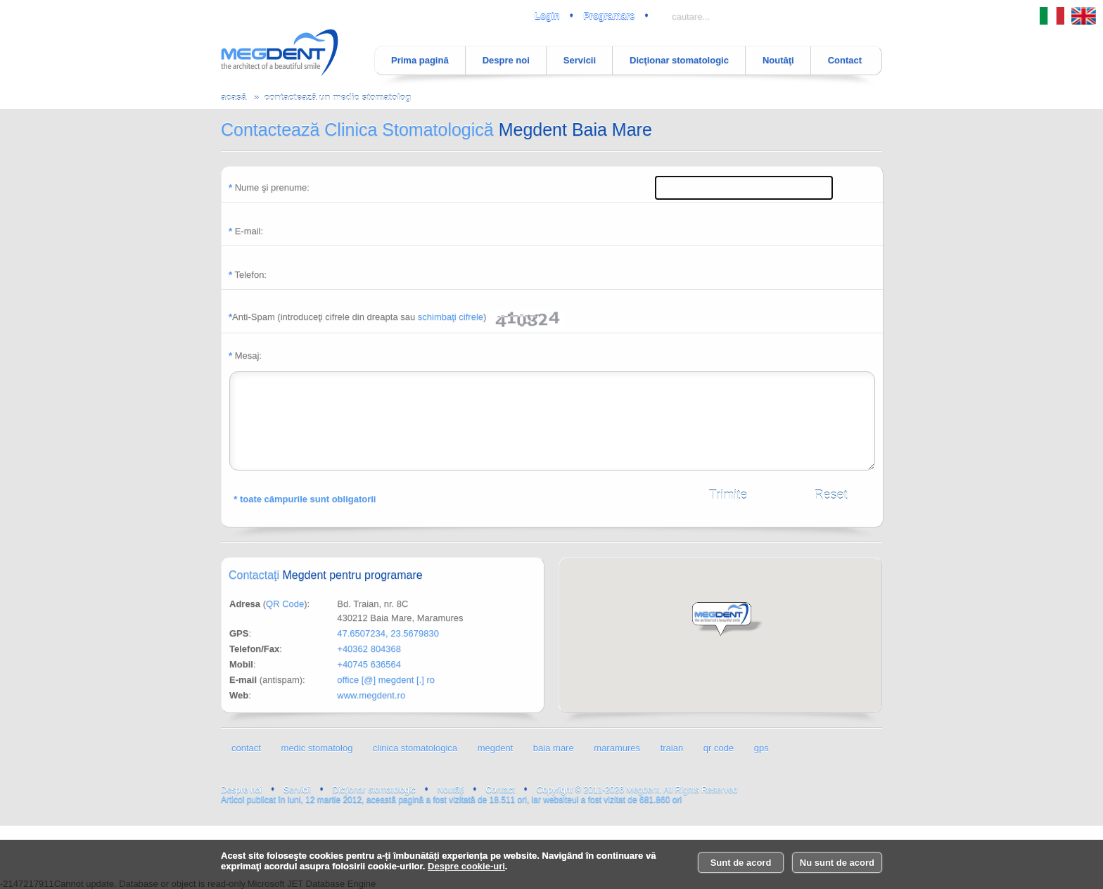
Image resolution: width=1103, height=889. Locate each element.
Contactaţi (326, 575)
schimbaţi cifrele (450, 317)
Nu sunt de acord (837, 862)
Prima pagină (420, 60)
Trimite (728, 495)
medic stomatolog (317, 748)
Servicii (579, 60)
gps (761, 748)
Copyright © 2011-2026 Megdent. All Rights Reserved (637, 790)
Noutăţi (778, 60)
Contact (845, 60)
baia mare (553, 748)
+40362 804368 (369, 649)
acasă (233, 97)
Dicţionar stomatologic (679, 60)
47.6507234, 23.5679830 (388, 633)
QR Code (285, 604)
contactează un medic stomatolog (337, 97)
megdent (496, 748)
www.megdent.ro (371, 695)
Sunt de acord (741, 862)
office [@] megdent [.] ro (386, 679)
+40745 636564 (369, 664)
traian (672, 748)
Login (547, 16)
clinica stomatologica (415, 748)
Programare (609, 16)
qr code (718, 748)
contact (246, 748)
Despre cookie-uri (466, 866)
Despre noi (506, 60)
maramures (617, 748)
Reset (830, 495)
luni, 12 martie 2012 (854, 782)
